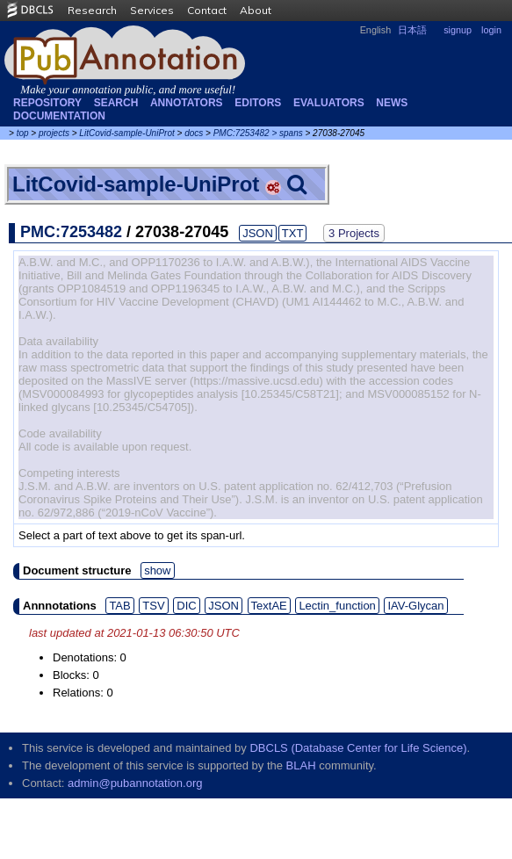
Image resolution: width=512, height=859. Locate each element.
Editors (257, 103)
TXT (293, 233)
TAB (119, 605)
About (255, 10)
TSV (153, 605)
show (157, 570)
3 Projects (353, 233)
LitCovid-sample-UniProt (126, 133)
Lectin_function (337, 605)
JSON (257, 233)
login (491, 30)
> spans (286, 133)
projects (54, 133)
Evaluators (328, 103)
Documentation (59, 116)
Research (92, 10)
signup (457, 30)
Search (116, 103)
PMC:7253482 (241, 133)
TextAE (269, 605)
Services (152, 10)
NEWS (391, 103)
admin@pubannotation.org (135, 783)
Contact (207, 10)
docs (193, 133)
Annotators (186, 103)
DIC (186, 605)
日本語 (412, 30)
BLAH (301, 765)
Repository (47, 103)
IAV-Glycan (415, 605)
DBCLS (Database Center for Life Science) (357, 747)
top (23, 133)
